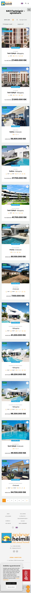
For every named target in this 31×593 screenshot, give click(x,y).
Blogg (23, 521)
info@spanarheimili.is (15, 548)
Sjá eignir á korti (23, 19)
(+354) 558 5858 (15, 546)
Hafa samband (23, 523)
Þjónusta (22, 516)
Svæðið (8, 521)
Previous (3, 38)
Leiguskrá (8, 516)
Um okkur (8, 523)
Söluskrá (23, 513)
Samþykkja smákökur (11, 583)
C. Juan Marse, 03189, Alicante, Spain (15, 560)
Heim (8, 513)
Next (28, 38)
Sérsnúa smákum (11, 587)
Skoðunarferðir (22, 518)
